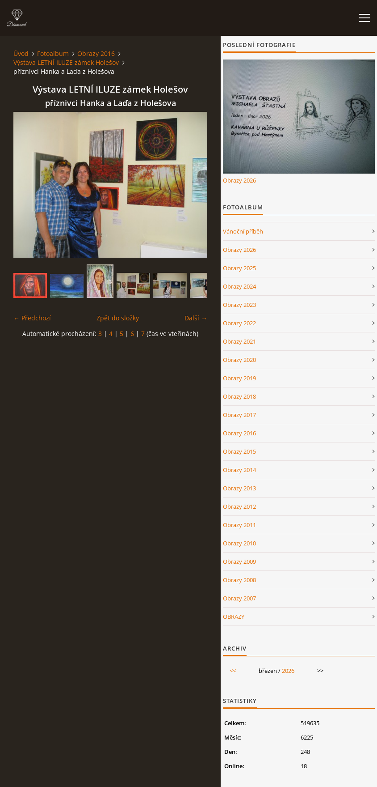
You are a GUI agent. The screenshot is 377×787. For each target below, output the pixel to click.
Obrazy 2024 (239, 286)
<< (233, 671)
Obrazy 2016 (96, 53)
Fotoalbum (53, 53)
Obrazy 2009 (239, 561)
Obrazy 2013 (239, 488)
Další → (195, 318)
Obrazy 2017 (239, 415)
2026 (288, 671)
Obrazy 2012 (239, 506)
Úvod (21, 53)
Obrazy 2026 (239, 180)
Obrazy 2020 (239, 360)
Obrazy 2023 (239, 305)
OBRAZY (233, 617)
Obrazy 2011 (239, 525)
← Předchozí (32, 318)
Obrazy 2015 (239, 451)
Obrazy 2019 (239, 378)
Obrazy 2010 (239, 543)
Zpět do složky (117, 318)
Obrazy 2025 (239, 268)
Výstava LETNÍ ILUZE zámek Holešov (66, 62)
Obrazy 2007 (239, 598)
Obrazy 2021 (239, 341)
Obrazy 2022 (239, 323)
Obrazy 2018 (239, 396)
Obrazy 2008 (239, 580)
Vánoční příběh (243, 231)
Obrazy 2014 (239, 470)
